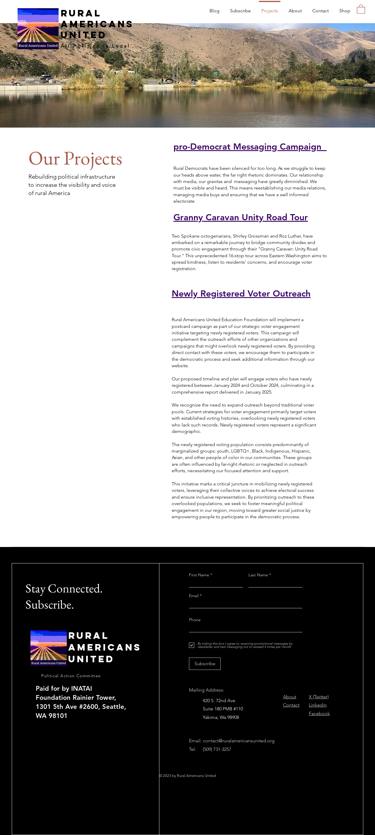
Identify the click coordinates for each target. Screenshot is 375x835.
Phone (195, 620)
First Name (199, 575)
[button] (361, 8)
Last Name (258, 575)
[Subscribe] (205, 664)
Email (194, 596)
